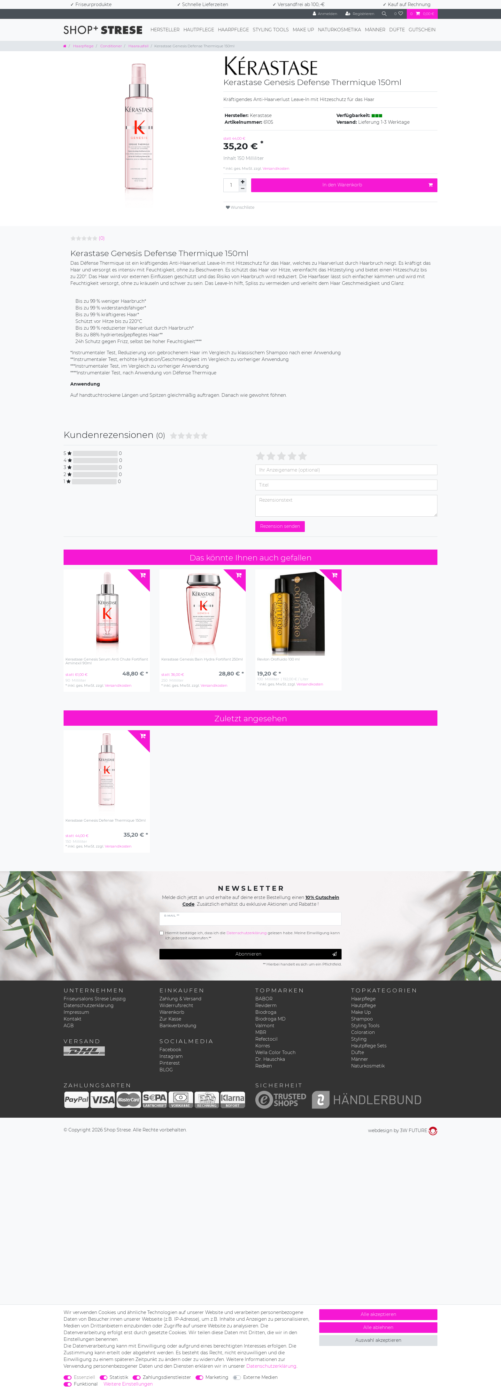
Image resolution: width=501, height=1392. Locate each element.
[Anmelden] (325, 14)
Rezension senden (280, 526)
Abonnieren (286, 954)
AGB (69, 1025)
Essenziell (84, 1377)
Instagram (171, 1056)
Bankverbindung (178, 1025)
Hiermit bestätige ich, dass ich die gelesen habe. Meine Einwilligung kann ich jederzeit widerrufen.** (252, 936)
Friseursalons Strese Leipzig (95, 999)
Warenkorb (171, 1012)
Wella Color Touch (275, 1052)
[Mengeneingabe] (231, 185)
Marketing (216, 1377)
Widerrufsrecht (176, 1005)
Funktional (86, 1384)
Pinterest (169, 1063)
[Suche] (384, 14)
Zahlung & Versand (180, 999)
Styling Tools (271, 30)
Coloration (363, 1032)
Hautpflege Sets (369, 1046)
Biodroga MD (270, 1019)
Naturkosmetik (368, 1066)
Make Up (303, 30)
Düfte (397, 30)
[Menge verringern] (242, 188)
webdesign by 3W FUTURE (402, 1130)
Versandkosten (275, 168)
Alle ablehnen (378, 1327)
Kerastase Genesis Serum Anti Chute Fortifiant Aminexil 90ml (107, 661)
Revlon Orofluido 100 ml (278, 659)
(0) (102, 238)
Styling (359, 1039)
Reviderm (266, 1005)
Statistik (119, 1377)
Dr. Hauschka (270, 1059)
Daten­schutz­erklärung (271, 1366)
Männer (375, 30)
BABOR (264, 999)
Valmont (264, 1025)
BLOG (166, 1070)
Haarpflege (233, 30)
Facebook (170, 1049)
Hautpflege (198, 30)
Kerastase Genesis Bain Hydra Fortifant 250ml (202, 659)
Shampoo (362, 1019)
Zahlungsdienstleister (167, 1377)
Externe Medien (260, 1377)
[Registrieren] (360, 14)
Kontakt (72, 1019)
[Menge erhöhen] (242, 181)
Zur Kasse (170, 1019)
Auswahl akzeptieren (378, 1340)
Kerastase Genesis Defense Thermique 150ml (106, 820)
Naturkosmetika (339, 30)
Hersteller (165, 30)
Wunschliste (240, 207)
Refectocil (266, 1039)
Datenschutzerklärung (89, 1005)
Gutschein (422, 30)
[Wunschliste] (399, 14)
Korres (262, 1046)
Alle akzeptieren (378, 1314)
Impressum (76, 1012)
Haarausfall (138, 46)
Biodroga (265, 1012)
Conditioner (110, 46)
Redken (263, 1066)
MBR (260, 1032)
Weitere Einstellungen (128, 1384)
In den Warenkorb (377, 185)
